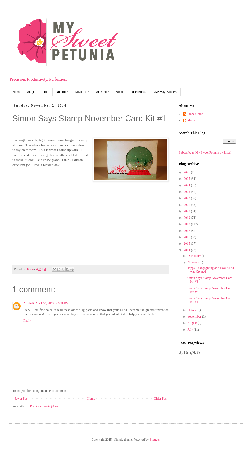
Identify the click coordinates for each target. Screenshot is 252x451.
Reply (27, 320)
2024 (187, 185)
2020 (187, 211)
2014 (187, 250)
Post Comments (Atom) (45, 406)
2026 (187, 172)
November (194, 262)
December (194, 255)
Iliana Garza (195, 114)
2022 (187, 198)
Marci (191, 120)
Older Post (161, 398)
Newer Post (21, 398)
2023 (187, 192)
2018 (187, 224)
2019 (187, 217)
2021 (187, 205)
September (194, 316)
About (120, 92)
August (192, 323)
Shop (30, 92)
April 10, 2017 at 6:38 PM (52, 303)
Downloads (82, 92)
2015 (187, 243)
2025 (187, 178)
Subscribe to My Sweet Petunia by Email (205, 152)
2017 (187, 230)
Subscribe (102, 92)
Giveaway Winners (165, 92)
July (190, 329)
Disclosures (138, 92)
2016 (187, 237)
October (193, 310)
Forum (45, 92)
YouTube (62, 92)
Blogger (155, 439)
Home (16, 92)
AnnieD (28, 303)
